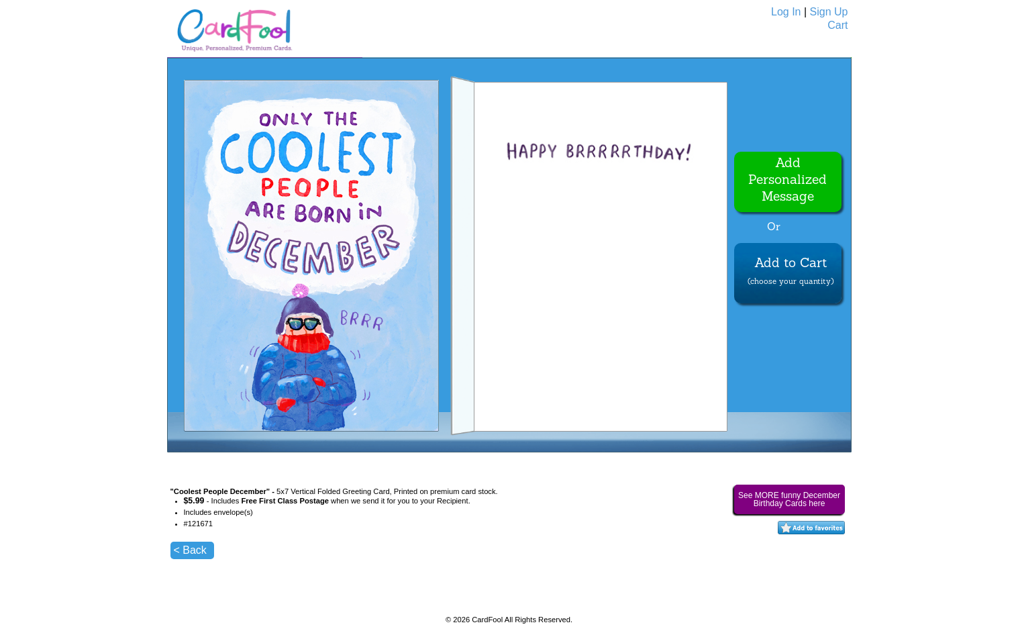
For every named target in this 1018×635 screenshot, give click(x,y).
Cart (837, 25)
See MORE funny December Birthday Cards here (789, 499)
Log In (786, 11)
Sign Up (829, 11)
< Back (190, 550)
